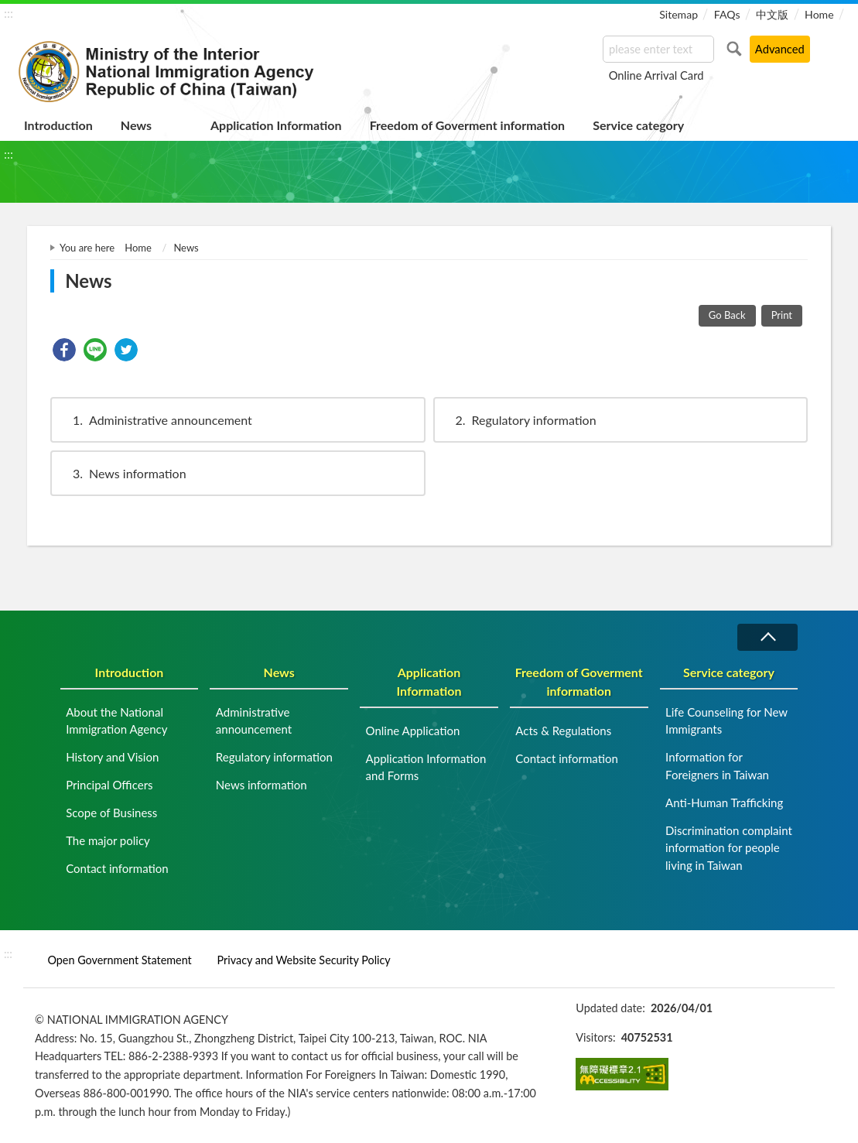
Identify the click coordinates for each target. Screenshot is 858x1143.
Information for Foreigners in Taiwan (717, 766)
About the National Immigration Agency (116, 721)
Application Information (276, 125)
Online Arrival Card (656, 75)
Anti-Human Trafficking (724, 802)
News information (122, 473)
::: (8, 12)
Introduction (58, 125)
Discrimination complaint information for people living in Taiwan (728, 847)
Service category (638, 125)
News (136, 125)
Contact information (117, 868)
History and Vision (112, 757)
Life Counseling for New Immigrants (726, 721)
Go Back (727, 315)
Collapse (767, 637)
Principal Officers (109, 785)
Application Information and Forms (426, 767)
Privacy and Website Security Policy (304, 960)
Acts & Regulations (563, 730)
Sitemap (678, 14)
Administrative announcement (155, 420)
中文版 (772, 14)
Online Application (413, 730)
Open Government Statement (119, 960)
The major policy (108, 840)
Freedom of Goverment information (468, 125)
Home (819, 14)
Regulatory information (518, 420)
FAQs (727, 14)
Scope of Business (111, 813)
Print (781, 315)
